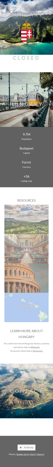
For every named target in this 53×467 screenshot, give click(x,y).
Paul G (33, 454)
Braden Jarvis (22, 454)
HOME (5, 3)
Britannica (37, 351)
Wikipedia (35, 347)
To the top (26, 447)
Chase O (40, 454)
